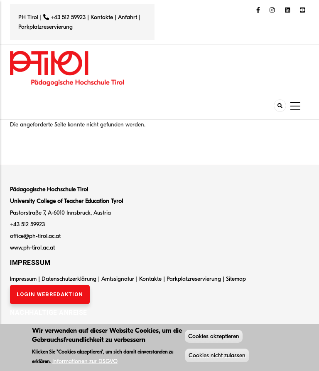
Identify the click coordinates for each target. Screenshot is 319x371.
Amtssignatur (118, 278)
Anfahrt (128, 17)
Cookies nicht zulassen (217, 356)
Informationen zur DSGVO (85, 362)
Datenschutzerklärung (69, 278)
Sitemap (236, 278)
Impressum (23, 278)
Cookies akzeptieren (213, 337)
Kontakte (102, 17)
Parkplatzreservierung (45, 26)
